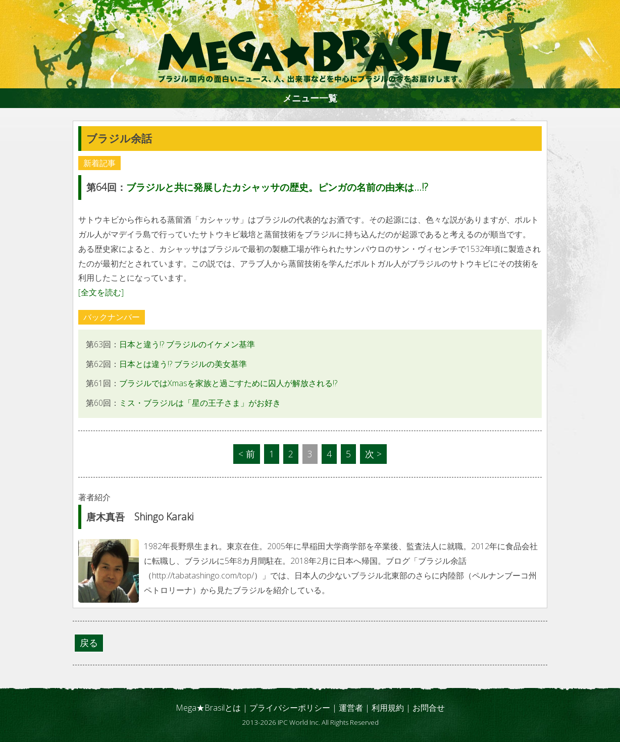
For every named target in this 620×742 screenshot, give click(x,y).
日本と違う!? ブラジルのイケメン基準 (187, 344)
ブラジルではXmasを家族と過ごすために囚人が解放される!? (228, 383)
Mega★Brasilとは (208, 707)
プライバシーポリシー (289, 707)
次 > (373, 454)
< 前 (246, 454)
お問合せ (428, 707)
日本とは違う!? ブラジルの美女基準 (183, 363)
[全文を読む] (101, 292)
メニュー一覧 (310, 98)
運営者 (351, 707)
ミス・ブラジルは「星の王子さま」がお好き (200, 402)
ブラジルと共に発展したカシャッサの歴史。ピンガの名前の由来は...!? (277, 187)
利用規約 (388, 707)
